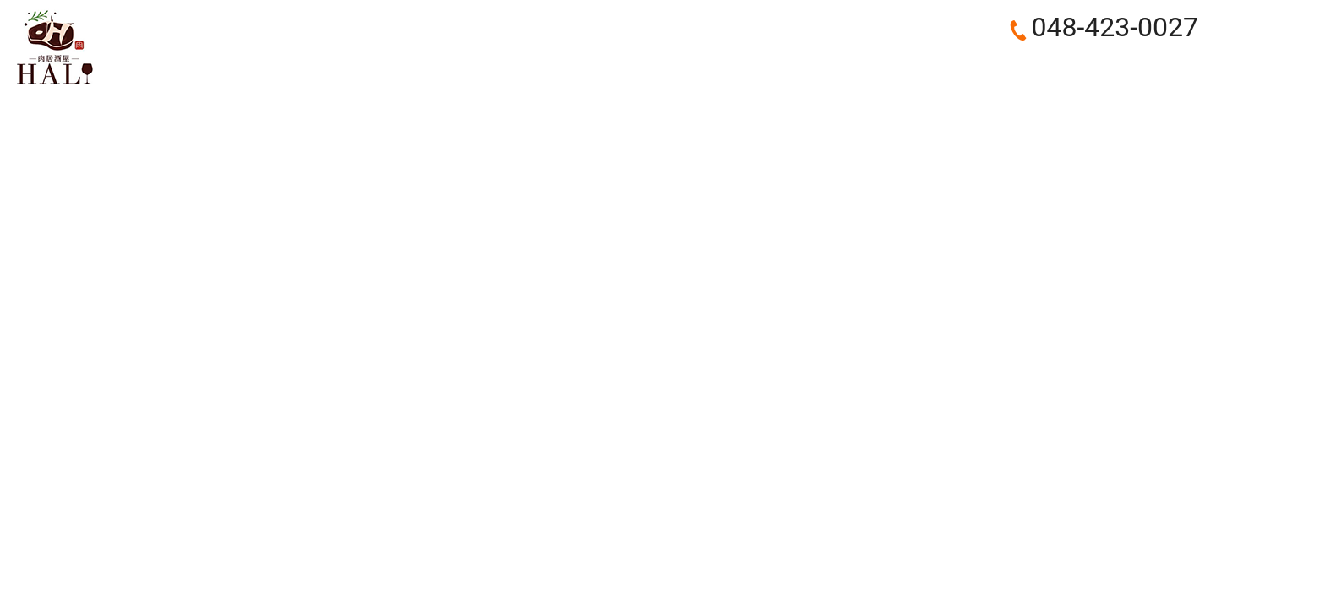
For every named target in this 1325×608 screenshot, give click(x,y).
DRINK (980, 68)
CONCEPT (763, 68)
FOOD (915, 68)
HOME (616, 68)
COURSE (846, 68)
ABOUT (684, 68)
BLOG (1124, 68)
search (1180, 68)
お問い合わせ (1268, 47)
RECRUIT (1053, 68)
